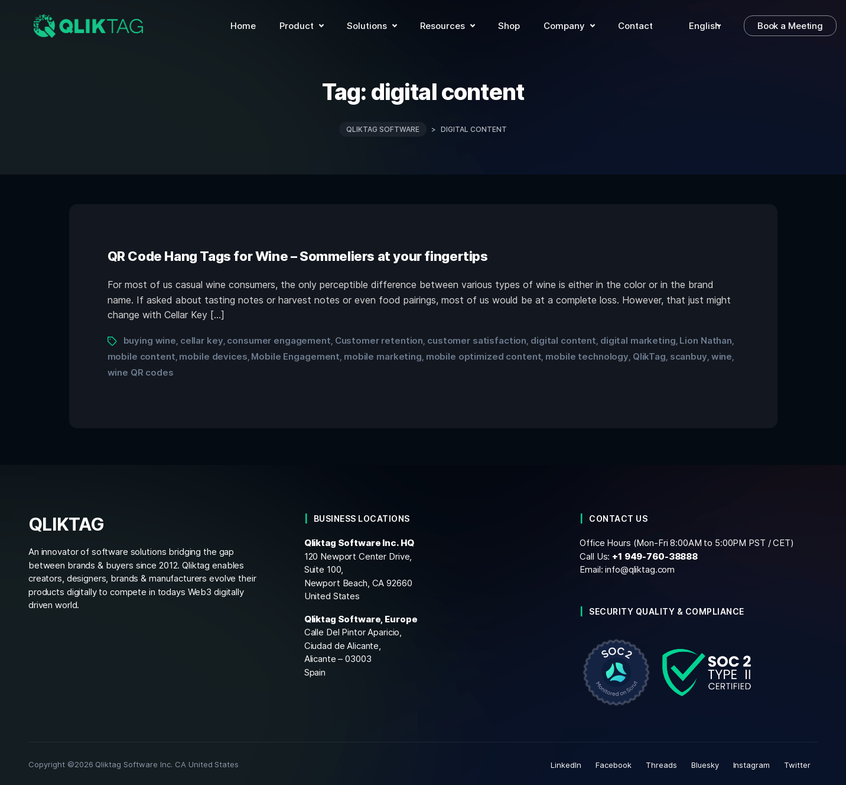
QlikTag (649, 354)
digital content (563, 338)
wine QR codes (141, 370)
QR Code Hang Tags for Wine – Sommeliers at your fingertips (298, 253)
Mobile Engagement (295, 354)
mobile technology (587, 354)
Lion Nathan (705, 338)
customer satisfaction (476, 338)
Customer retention (379, 338)
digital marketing (638, 338)
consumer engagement (278, 338)
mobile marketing (383, 354)
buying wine (150, 338)
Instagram (751, 762)
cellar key (201, 338)
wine (721, 354)
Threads (661, 762)
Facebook (614, 762)
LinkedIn (566, 762)
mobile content (141, 354)
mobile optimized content (484, 354)
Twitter (797, 762)
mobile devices (213, 354)
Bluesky (705, 762)
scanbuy (688, 354)
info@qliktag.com (640, 567)
